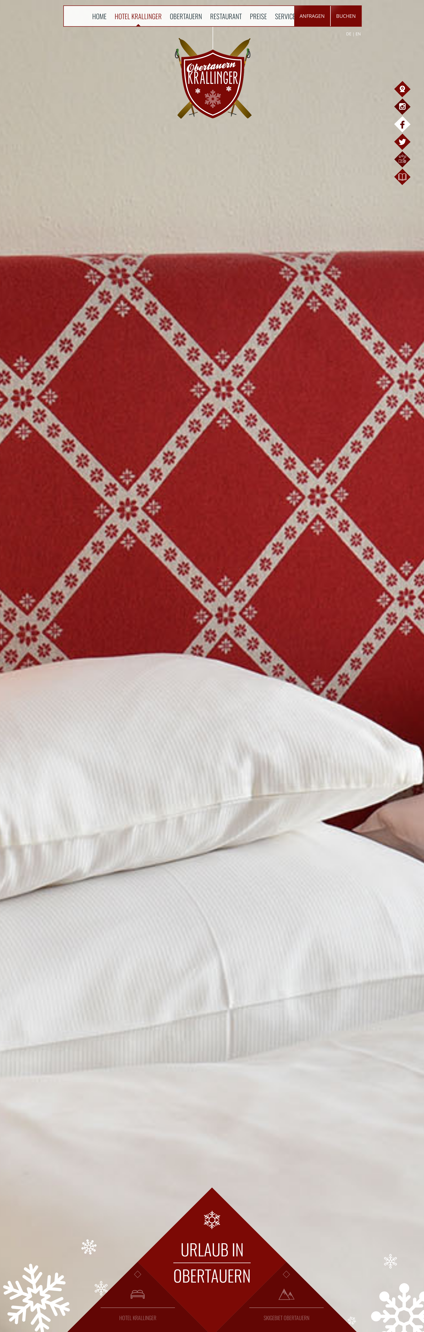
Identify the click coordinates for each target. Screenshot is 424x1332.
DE (348, 33)
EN (358, 33)
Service (285, 16)
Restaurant (226, 16)
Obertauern (186, 16)
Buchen (346, 16)
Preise (258, 16)
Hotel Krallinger (138, 16)
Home (99, 16)
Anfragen (312, 16)
